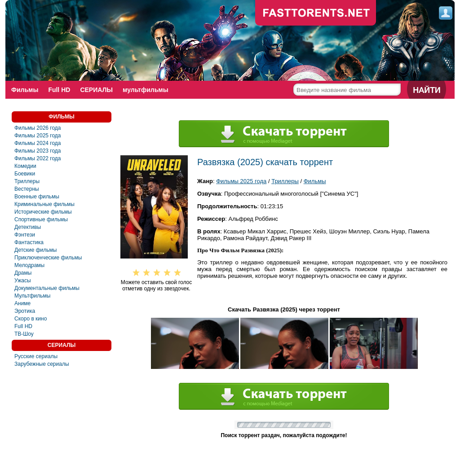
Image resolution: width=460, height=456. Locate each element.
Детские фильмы (35, 250)
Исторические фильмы (43, 212)
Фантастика (29, 242)
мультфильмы (145, 89)
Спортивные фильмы (41, 219)
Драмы (22, 273)
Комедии (25, 166)
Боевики (24, 174)
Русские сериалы (36, 356)
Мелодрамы (29, 265)
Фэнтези (24, 235)
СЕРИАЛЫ (96, 89)
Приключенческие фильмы (48, 257)
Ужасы (22, 280)
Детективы (27, 227)
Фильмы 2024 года (37, 143)
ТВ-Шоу (24, 334)
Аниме (22, 303)
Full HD (59, 89)
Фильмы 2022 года (37, 158)
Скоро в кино (30, 319)
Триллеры (27, 181)
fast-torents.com (315, 13)
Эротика (24, 311)
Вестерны (26, 189)
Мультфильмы (32, 296)
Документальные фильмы (47, 288)
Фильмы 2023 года (37, 151)
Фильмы (24, 89)
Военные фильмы (36, 196)
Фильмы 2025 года (37, 135)
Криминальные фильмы (44, 204)
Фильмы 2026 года (37, 128)
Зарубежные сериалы (41, 364)
